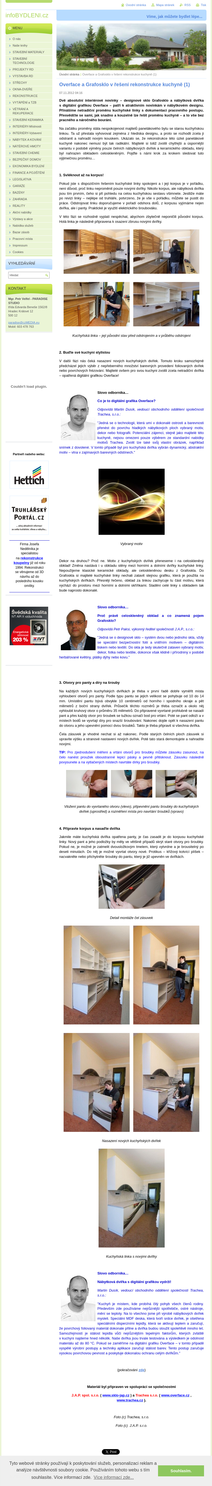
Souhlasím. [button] (181, 1471)
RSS (187, 5)
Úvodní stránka (69, 74)
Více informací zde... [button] (114, 1477)
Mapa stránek (165, 5)
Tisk (203, 5)
